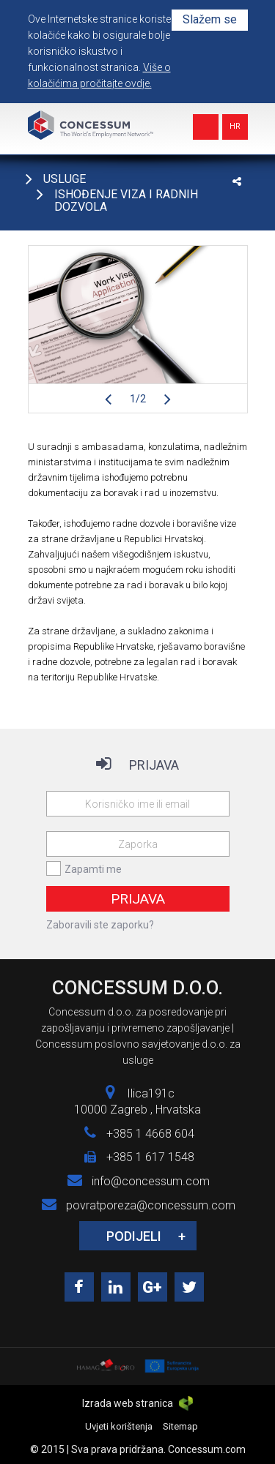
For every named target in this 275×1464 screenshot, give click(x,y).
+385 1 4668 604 (150, 1134)
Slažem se (210, 19)
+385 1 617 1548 (150, 1157)
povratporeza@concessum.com (150, 1205)
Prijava (138, 898)
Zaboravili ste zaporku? (100, 925)
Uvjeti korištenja (119, 1426)
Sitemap (180, 1426)
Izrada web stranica (137, 1403)
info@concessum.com (151, 1181)
